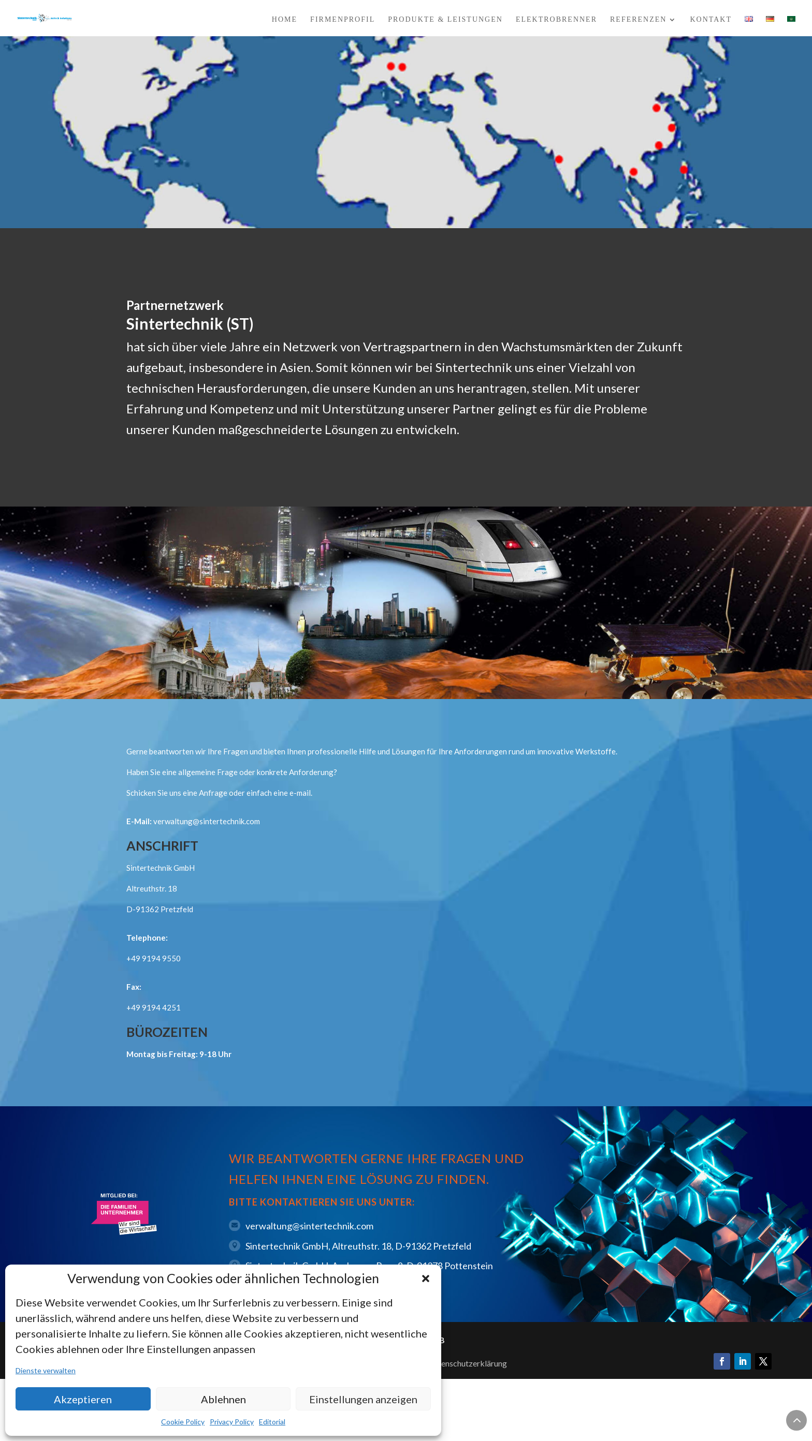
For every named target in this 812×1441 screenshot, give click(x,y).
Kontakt (711, 19)
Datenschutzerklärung (467, 1363)
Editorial (272, 1421)
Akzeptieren (83, 1399)
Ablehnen (223, 1399)
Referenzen (638, 19)
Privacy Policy (232, 1421)
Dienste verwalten (46, 1370)
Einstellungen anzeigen (363, 1399)
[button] (426, 1278)
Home (284, 19)
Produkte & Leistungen (445, 19)
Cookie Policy (183, 1421)
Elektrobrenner (556, 19)
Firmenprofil (342, 19)
